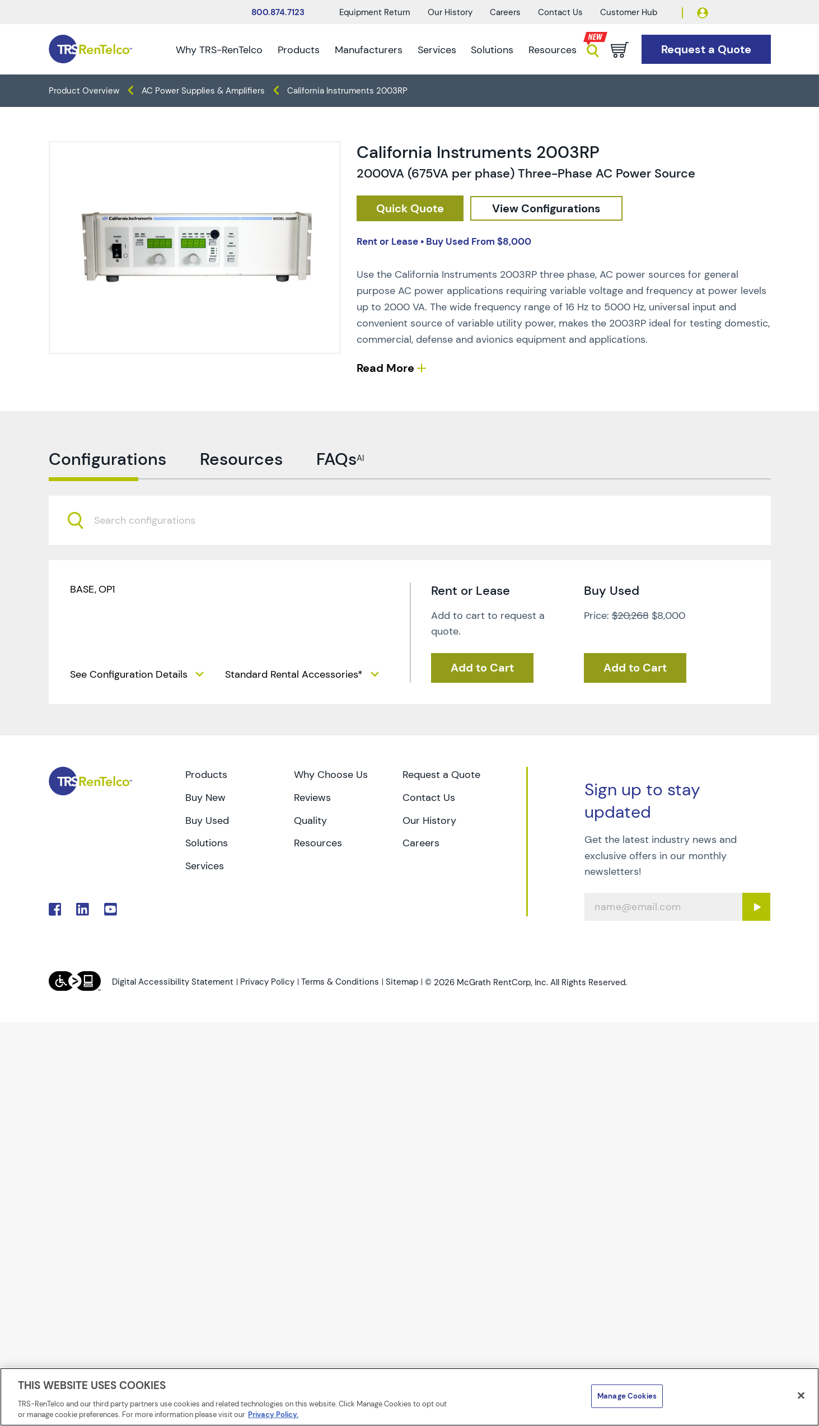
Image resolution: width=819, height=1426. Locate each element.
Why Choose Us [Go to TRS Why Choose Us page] (331, 774)
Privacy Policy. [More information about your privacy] (273, 1414)
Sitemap (402, 982)
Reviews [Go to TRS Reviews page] (312, 797)
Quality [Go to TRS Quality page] (310, 820)
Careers (505, 12)
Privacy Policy (267, 982)
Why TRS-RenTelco (219, 50)
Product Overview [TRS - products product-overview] (84, 90)
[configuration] (548, 208)
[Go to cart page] (620, 50)
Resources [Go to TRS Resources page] (318, 843)
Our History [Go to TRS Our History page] (429, 820)
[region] (409, 1397)
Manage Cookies (627, 1396)
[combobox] (410, 554)
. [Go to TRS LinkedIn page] (82, 909)
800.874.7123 (278, 12)
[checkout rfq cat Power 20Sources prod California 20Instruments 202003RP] (410, 208)
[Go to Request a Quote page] (706, 49)
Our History (450, 12)
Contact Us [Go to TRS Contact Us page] (429, 797)
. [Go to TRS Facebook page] (55, 909)
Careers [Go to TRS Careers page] (421, 843)
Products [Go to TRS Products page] (206, 774)
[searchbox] (151, 554)
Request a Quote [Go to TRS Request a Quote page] (441, 774)
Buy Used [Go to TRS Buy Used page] (207, 820)
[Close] (801, 1395)
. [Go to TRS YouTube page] (110, 909)
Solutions (492, 50)
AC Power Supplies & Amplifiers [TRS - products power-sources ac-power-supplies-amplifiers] (203, 90)
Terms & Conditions (340, 982)
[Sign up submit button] (756, 907)
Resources (552, 50)
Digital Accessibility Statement (172, 982)
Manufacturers (369, 50)
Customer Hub (628, 12)
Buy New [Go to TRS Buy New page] (205, 797)
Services (437, 50)
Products (299, 50)
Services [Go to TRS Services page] (204, 866)
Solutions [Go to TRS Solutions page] (206, 843)
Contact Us (560, 12)
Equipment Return (374, 12)
